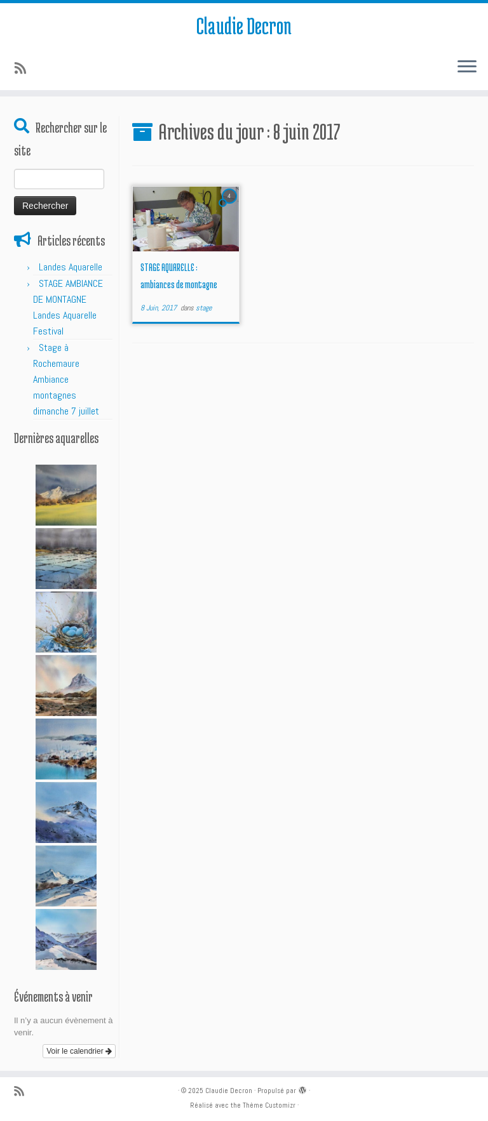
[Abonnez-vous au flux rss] (24, 68)
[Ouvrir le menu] (467, 67)
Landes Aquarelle (70, 267)
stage (204, 308)
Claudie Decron (244, 25)
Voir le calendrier (79, 1051)
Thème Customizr (269, 1105)
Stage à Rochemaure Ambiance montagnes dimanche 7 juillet (66, 379)
